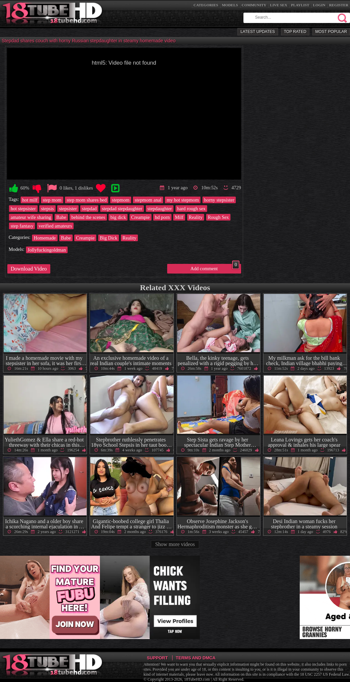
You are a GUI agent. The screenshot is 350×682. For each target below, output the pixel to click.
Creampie (140, 217)
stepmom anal (148, 200)
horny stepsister (219, 200)
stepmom (121, 200)
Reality (196, 217)
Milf (179, 217)
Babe (61, 217)
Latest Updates (257, 31)
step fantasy (22, 226)
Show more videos (175, 544)
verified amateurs (55, 226)
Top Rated (295, 31)
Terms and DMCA (195, 657)
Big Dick (108, 238)
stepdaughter (160, 208)
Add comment (214, 267)
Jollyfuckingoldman (47, 250)
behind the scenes (88, 217)
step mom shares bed (87, 200)
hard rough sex (191, 208)
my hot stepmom (183, 200)
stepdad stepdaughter (122, 208)
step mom (52, 200)
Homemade (45, 238)
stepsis (47, 208)
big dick (118, 217)
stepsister (68, 208)
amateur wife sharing (31, 217)
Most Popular (331, 31)
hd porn (162, 217)
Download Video (29, 269)
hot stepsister (23, 208)
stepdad (89, 208)
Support (157, 657)
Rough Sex (218, 217)
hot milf (30, 200)
